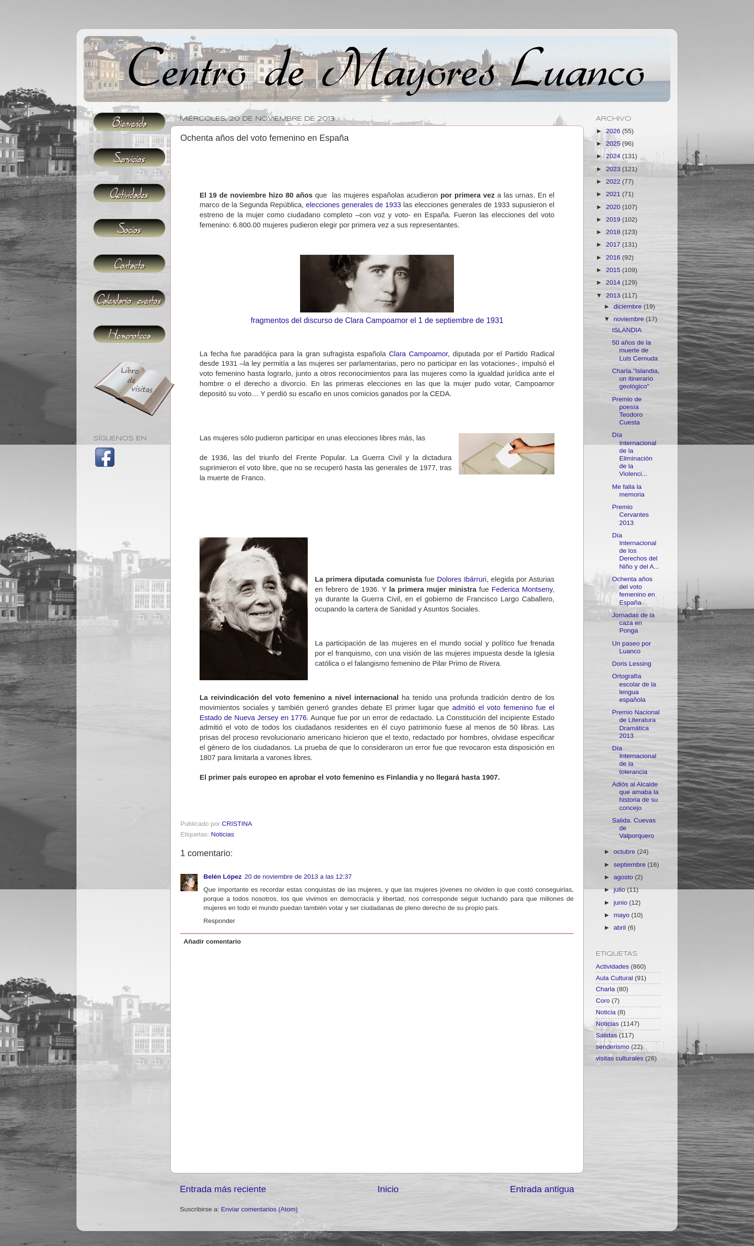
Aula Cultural (614, 978)
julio (620, 889)
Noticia (606, 1012)
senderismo (612, 1046)
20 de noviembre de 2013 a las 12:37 (298, 876)
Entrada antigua (542, 1189)
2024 (614, 156)
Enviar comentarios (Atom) (259, 1209)
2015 (614, 270)
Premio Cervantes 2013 (630, 514)
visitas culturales (619, 1058)
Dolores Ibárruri (461, 579)
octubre (625, 851)
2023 (614, 169)
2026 (614, 131)
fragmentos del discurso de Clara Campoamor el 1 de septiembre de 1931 (377, 320)
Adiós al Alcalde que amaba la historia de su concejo (635, 796)
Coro (603, 1000)
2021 (614, 194)
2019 (614, 219)
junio (621, 902)
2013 (614, 295)
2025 (614, 143)
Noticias (222, 834)
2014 (614, 282)
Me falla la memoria (628, 490)
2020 (614, 207)
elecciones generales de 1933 (353, 205)
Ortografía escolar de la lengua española (634, 688)
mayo (622, 915)
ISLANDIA (627, 330)
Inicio (388, 1189)
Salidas (606, 1035)
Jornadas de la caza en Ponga (633, 622)
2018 (614, 232)
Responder (219, 920)
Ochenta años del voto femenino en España (633, 590)
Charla (605, 989)
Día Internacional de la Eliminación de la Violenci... (634, 454)
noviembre (630, 319)
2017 (614, 244)
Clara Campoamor (418, 354)
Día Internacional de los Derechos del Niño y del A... (635, 551)
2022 (614, 181)
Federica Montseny (522, 589)
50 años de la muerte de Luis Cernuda (635, 350)
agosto (624, 877)
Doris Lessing (632, 663)
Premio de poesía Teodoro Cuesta (627, 411)
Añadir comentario (212, 941)
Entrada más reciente (223, 1189)
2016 (614, 257)
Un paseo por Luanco (631, 647)
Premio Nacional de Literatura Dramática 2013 (636, 724)
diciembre (628, 306)
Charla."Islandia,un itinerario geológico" (636, 378)
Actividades (612, 966)
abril (621, 927)
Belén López (222, 876)
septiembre (631, 864)
